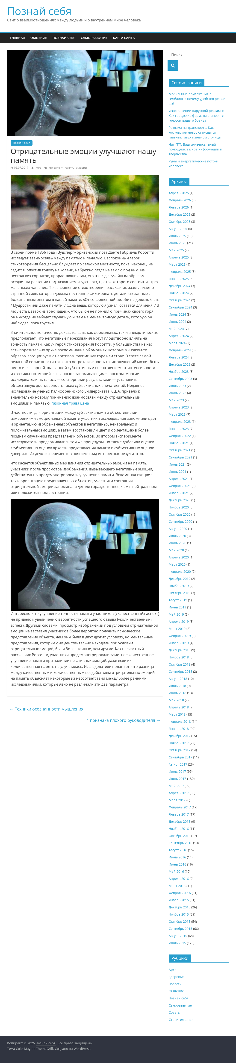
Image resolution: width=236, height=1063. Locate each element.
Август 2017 (178, 764)
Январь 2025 (179, 278)
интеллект (55, 168)
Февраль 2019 (180, 636)
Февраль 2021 (180, 486)
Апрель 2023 (179, 407)
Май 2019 (176, 614)
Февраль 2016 (180, 893)
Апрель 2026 (179, 193)
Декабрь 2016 (179, 821)
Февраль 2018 (180, 721)
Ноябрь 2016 (179, 828)
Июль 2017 (177, 771)
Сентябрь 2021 (180, 457)
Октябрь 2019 (179, 593)
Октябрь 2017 (179, 750)
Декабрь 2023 (179, 364)
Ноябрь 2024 (179, 293)
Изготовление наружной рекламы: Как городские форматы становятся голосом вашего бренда (197, 116)
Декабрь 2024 (179, 286)
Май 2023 (176, 400)
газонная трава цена (70, 403)
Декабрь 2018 (179, 650)
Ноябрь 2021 (179, 443)
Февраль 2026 (180, 200)
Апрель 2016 (179, 878)
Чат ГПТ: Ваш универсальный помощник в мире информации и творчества (195, 149)
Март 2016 (177, 886)
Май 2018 (176, 700)
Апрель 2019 (179, 621)
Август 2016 (178, 850)
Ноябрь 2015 (179, 914)
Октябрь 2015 (179, 921)
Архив (173, 969)
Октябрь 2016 (179, 836)
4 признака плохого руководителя (123, 720)
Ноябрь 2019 (179, 586)
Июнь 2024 (177, 321)
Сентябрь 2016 (180, 843)
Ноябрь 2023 (179, 371)
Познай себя (39, 11)
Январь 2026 (179, 207)
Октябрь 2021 (179, 450)
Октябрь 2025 (179, 221)
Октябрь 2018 (179, 664)
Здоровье (176, 977)
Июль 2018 (177, 686)
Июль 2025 (177, 236)
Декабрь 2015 (179, 907)
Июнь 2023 (177, 393)
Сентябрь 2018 (180, 671)
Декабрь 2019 (179, 578)
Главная (17, 37)
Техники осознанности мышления (46, 709)
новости (175, 984)
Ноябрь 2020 (179, 507)
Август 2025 (178, 228)
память (69, 168)
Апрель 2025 (179, 257)
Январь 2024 (179, 357)
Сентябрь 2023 (180, 378)
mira (38, 168)
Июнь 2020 (177, 543)
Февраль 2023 (180, 421)
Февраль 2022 (180, 436)
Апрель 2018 (179, 707)
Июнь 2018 (177, 693)
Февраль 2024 (180, 350)
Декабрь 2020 (179, 500)
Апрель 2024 (179, 336)
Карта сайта (124, 37)
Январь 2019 (179, 643)
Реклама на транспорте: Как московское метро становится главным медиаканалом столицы (195, 132)
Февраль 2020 (180, 571)
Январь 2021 (179, 493)
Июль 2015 (177, 943)
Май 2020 (176, 550)
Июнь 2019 (177, 607)
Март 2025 (177, 264)
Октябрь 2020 (179, 514)
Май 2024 (176, 328)
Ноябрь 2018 (179, 657)
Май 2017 (176, 786)
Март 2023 (177, 414)
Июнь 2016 (177, 864)
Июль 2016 (177, 857)
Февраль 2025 (180, 271)
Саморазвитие (94, 37)
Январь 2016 (179, 900)
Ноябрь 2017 (179, 743)
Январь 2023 (179, 428)
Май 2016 (176, 871)
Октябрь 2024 (179, 300)
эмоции (81, 168)
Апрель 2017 (179, 793)
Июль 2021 (177, 464)
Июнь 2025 (177, 243)
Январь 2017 (179, 814)
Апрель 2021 (179, 478)
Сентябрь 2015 (180, 928)
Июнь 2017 (177, 778)
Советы (174, 1012)
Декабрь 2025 (179, 214)
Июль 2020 (177, 536)
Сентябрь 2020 (180, 521)
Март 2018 (177, 714)
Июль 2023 (177, 386)
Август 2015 (178, 936)
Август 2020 (178, 528)
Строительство (180, 1019)
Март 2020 (177, 564)
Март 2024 (177, 343)
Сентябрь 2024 (180, 307)
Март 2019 (177, 628)
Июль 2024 (177, 314)
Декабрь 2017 (179, 736)
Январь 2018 (179, 728)
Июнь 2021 (177, 471)
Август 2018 (178, 678)
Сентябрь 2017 (180, 757)
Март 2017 (177, 800)
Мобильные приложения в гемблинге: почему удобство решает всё (198, 99)
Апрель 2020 (179, 557)
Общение (38, 37)
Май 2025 (176, 250)
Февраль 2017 (180, 807)
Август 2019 (178, 600)
